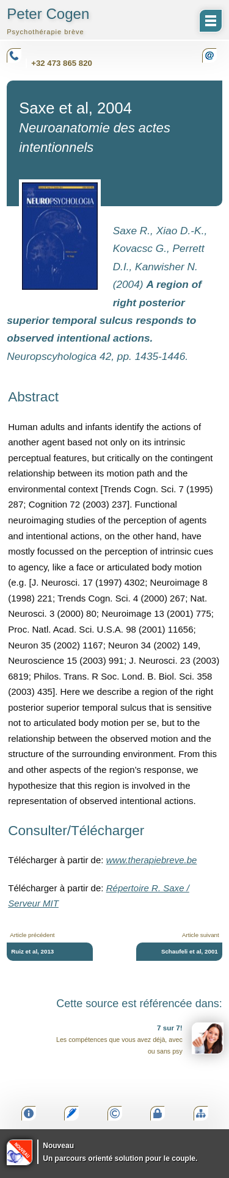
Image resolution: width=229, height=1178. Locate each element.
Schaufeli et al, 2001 (189, 951)
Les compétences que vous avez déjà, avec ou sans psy (140, 1038)
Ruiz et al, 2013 (32, 951)
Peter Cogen (48, 20)
